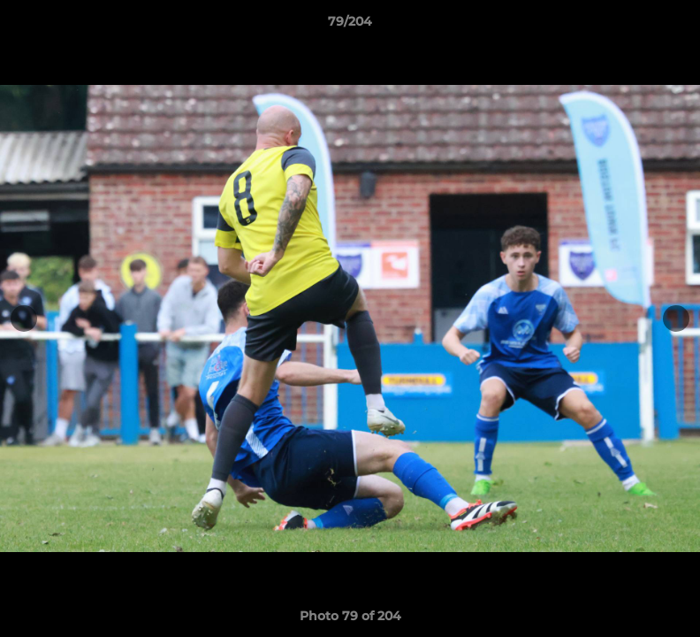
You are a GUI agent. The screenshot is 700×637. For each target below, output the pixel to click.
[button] (668, 26)
